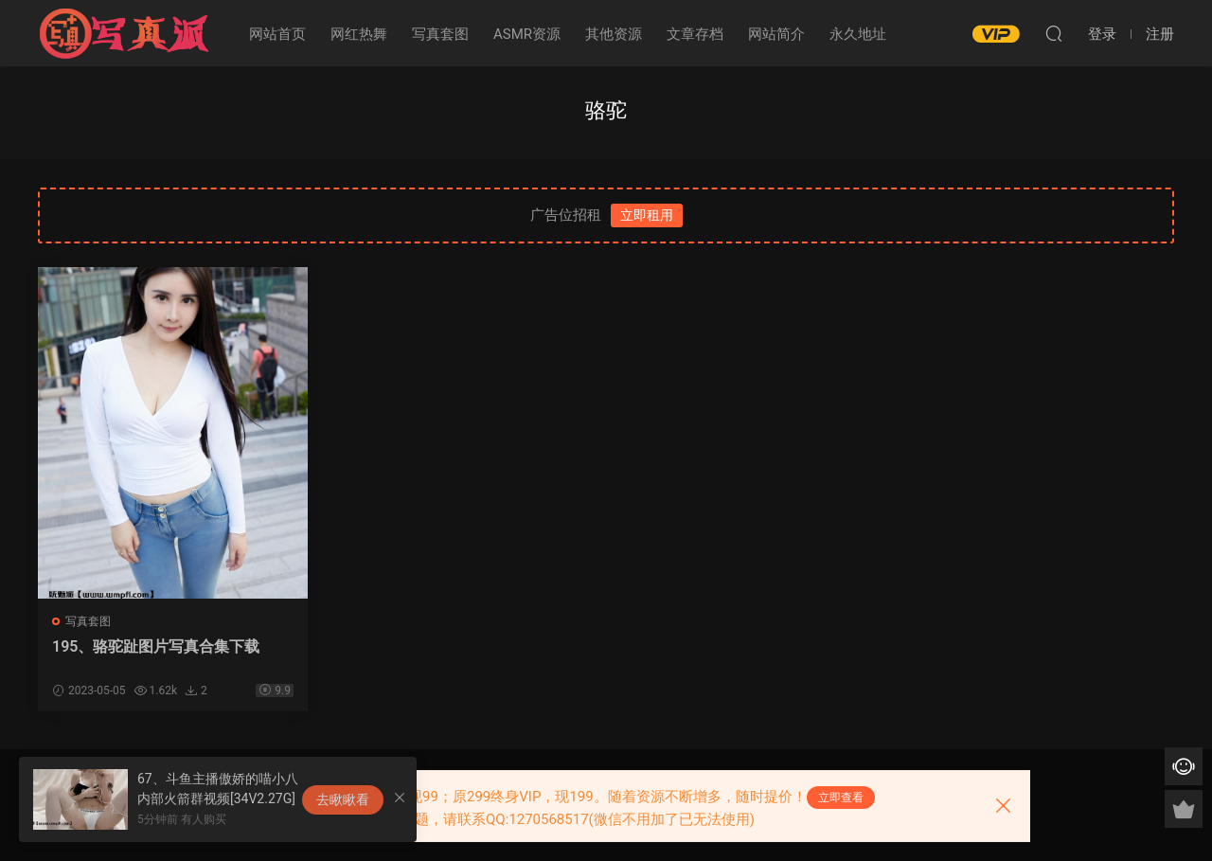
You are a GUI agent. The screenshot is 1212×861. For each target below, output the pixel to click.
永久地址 (857, 34)
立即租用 (646, 215)
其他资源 (613, 34)
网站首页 (277, 34)
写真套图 (440, 34)
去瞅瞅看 (342, 799)
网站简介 (776, 34)
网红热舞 (358, 34)
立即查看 (841, 797)
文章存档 (695, 34)
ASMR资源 (527, 34)
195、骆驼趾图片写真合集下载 (155, 646)
